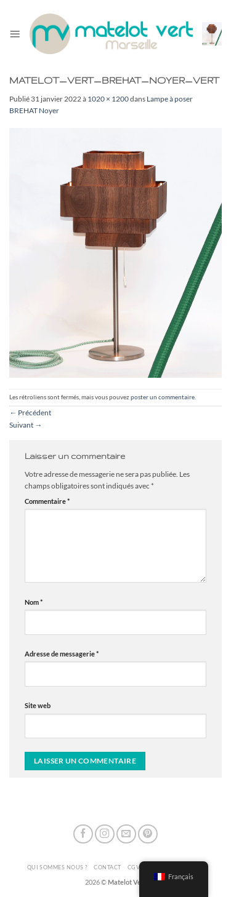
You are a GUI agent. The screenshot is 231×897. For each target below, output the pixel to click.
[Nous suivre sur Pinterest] (148, 834)
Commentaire (47, 501)
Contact (107, 867)
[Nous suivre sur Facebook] (83, 834)
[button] (14, 34)
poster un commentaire (163, 397)
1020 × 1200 (108, 98)
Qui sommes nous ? (57, 867)
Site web (38, 705)
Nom (34, 602)
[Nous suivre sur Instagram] (105, 834)
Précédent (30, 412)
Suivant (25, 424)
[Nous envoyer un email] (126, 834)
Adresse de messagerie (62, 654)
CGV (134, 867)
